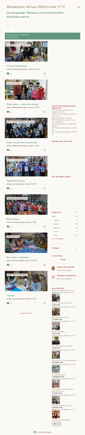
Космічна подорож (58, 375)
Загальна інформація (14, 26)
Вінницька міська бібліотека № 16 (63, 364)
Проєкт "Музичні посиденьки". (62, 303)
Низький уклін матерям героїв (62, 346)
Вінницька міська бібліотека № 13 (63, 321)
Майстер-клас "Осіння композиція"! (64, 360)
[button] (44, 73)
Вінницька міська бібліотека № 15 (63, 350)
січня (55, 235)
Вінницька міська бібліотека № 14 (63, 335)
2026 (53, 216)
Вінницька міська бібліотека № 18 (63, 395)
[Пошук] (79, 7)
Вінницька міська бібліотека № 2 (63, 409)
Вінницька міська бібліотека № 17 (63, 379)
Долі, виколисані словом (60, 317)
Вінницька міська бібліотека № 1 (63, 292)
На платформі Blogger (42, 432)
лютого (56, 231)
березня (56, 228)
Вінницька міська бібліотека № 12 (63, 307)
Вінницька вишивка (58, 331)
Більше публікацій (26, 313)
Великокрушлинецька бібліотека (63, 290)
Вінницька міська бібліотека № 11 (36, 6)
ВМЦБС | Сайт (48, 26)
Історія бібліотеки (32, 26)
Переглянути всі (12, 37)
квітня (56, 224)
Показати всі (56, 426)
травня (56, 220)
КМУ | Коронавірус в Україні (62, 118)
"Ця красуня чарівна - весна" (62, 405)
